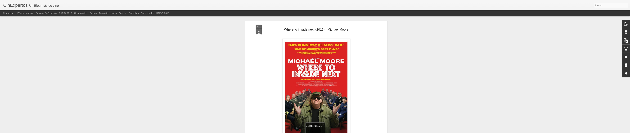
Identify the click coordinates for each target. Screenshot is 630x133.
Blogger (332, 131)
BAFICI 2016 (65, 13)
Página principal (25, 13)
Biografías (104, 13)
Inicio (114, 13)
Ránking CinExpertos (46, 13)
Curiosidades (80, 13)
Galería (93, 13)
